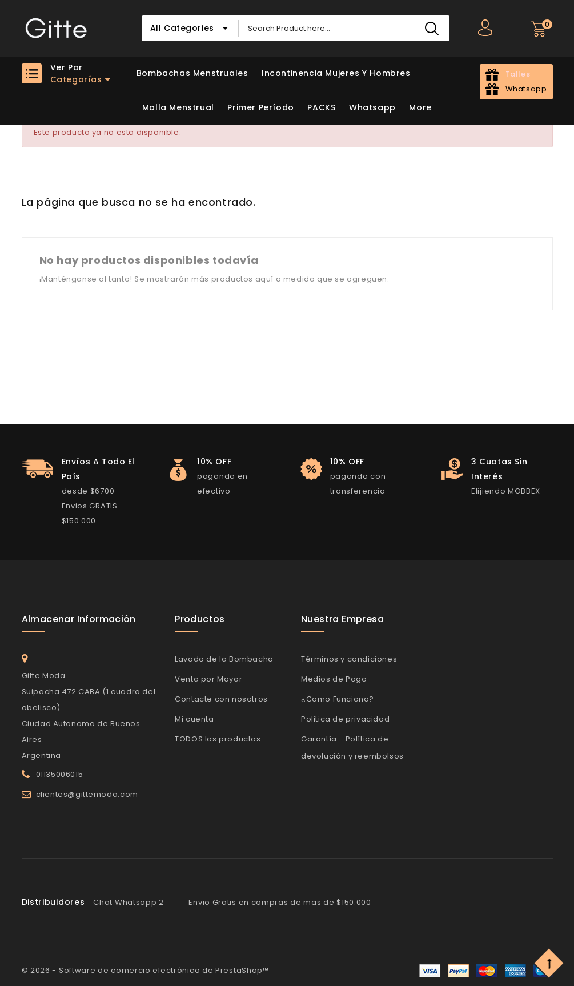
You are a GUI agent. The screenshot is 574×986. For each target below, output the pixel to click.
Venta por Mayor (208, 679)
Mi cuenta (194, 719)
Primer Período (260, 107)
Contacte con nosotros (221, 699)
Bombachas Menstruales (192, 73)
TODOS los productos (217, 739)
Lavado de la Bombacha (224, 659)
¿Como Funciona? (337, 699)
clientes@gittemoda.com (87, 794)
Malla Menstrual (178, 107)
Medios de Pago (334, 679)
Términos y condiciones (349, 659)
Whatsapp (372, 107)
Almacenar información (79, 619)
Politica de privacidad (345, 719)
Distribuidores (53, 902)
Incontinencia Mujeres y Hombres (336, 73)
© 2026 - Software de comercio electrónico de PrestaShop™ (145, 970)
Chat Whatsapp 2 (128, 902)
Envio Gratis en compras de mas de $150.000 (279, 902)
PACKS (321, 107)
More (420, 107)
